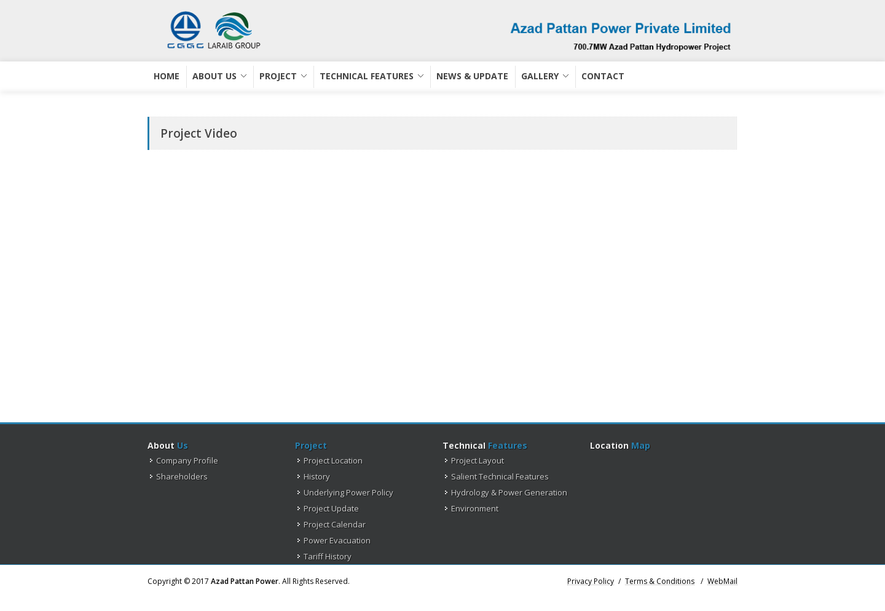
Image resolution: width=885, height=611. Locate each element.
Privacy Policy (590, 580)
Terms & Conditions (659, 581)
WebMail (722, 581)
